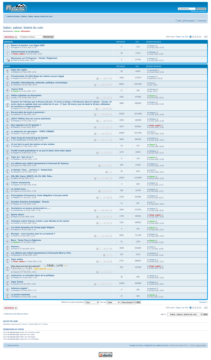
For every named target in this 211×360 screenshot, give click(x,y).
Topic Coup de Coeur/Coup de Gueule (29, 138)
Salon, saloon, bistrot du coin (40, 16)
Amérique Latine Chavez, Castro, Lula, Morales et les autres (40, 221)
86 (105, 249)
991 (107, 85)
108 (103, 210)
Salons (24, 16)
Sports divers (17, 214)
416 (107, 133)
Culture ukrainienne (20, 182)
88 (111, 249)
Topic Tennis (17, 282)
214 (107, 236)
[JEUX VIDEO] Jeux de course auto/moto (31, 118)
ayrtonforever (18, 210)
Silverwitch (25, 31)
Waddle (16, 197)
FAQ (179, 21)
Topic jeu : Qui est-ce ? (22, 157)
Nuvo (15, 249)
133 (206, 37)
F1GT (15, 60)
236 (103, 140)
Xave (15, 217)
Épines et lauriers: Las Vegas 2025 (28, 45)
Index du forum (13, 16)
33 (105, 153)
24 (111, 272)
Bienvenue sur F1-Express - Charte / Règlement (34, 58)
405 (110, 114)
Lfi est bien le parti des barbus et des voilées (33, 144)
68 (108, 197)
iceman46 (153, 70)
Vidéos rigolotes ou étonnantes (26, 95)
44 (111, 217)
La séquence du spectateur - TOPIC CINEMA (32, 131)
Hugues (16, 47)
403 (103, 114)
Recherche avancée (198, 11)
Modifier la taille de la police (204, 15)
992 (110, 85)
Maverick (16, 255)
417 (110, 133)
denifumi (152, 138)
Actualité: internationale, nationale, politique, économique (39, 82)
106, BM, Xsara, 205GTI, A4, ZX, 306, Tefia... (32, 176)
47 (108, 78)
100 (110, 108)
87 (108, 249)
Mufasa (16, 72)
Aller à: (163, 314)
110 (110, 210)
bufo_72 (16, 97)
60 (111, 121)
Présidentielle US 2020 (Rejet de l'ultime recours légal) (37, 76)
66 (105, 261)
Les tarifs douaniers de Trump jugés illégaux (32, 227)
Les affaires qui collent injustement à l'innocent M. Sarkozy (40, 163)
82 (108, 97)
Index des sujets (19, 70)
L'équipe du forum (136, 345)
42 (105, 217)
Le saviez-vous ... (19, 189)
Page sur (182, 37)
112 (107, 127)
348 (107, 178)
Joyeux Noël (17, 89)
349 (110, 178)
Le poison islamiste (20, 294)
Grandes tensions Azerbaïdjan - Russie (30, 202)
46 (105, 78)
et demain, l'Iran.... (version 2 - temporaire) (31, 170)
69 (111, 197)
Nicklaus (152, 52)
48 (111, 78)
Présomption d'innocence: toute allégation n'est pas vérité (39, 195)
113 (110, 127)
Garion (17, 31)
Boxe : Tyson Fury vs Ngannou (26, 240)
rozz (151, 202)
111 (103, 127)
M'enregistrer (190, 21)
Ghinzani (16, 85)
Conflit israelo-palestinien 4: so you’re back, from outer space (41, 150)
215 (110, 236)
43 (108, 217)
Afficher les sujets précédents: (80, 302)
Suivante (202, 302)
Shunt (15, 133)
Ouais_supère (19, 54)
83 (111, 97)
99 (107, 108)
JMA (15, 178)
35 (111, 153)
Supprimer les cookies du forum (156, 345)
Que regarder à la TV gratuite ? (26, 125)
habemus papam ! (19, 288)
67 (105, 197)
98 (104, 108)
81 (105, 97)
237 (107, 140)
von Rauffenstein (19, 140)
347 (103, 178)
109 (107, 210)
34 (108, 153)
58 (105, 121)
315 (110, 284)
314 (107, 284)
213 (103, 236)
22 (105, 272)
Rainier (16, 108)
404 (107, 114)
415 (103, 133)
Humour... (15, 246)
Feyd (151, 83)
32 (105, 223)
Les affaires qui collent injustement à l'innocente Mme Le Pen (41, 253)
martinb (16, 114)
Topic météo (17, 259)
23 (108, 272)
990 (103, 85)
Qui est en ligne (10, 321)
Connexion (202, 21)
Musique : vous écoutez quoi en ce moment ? (33, 234)
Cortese (16, 223)
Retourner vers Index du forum (16, 314)
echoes (16, 284)
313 (103, 284)
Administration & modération (25, 52)
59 (108, 121)
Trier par (110, 302)
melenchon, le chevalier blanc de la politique (32, 275)
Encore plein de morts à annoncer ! (28, 112)
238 (110, 140)
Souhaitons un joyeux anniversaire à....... (31, 208)
